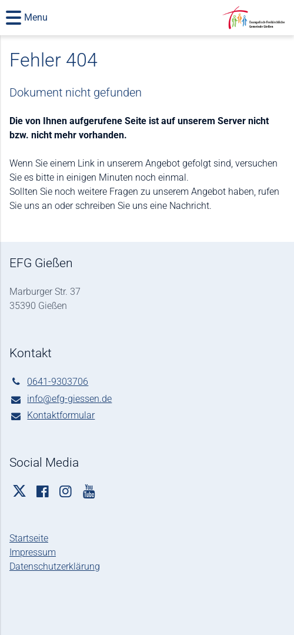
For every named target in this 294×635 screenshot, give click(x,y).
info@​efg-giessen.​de (60, 399)
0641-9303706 (48, 382)
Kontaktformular (52, 416)
